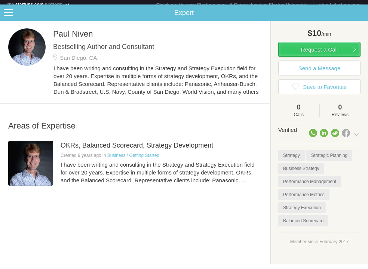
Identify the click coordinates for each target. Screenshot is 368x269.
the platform (38, 4)
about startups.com (340, 4)
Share (360, 17)
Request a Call (319, 54)
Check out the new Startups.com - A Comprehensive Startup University (231, 4)
